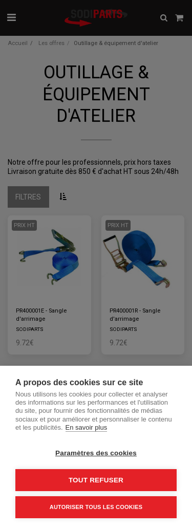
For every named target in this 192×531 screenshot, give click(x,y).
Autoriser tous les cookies (96, 507)
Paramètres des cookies (96, 453)
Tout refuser (96, 480)
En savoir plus (87, 427)
